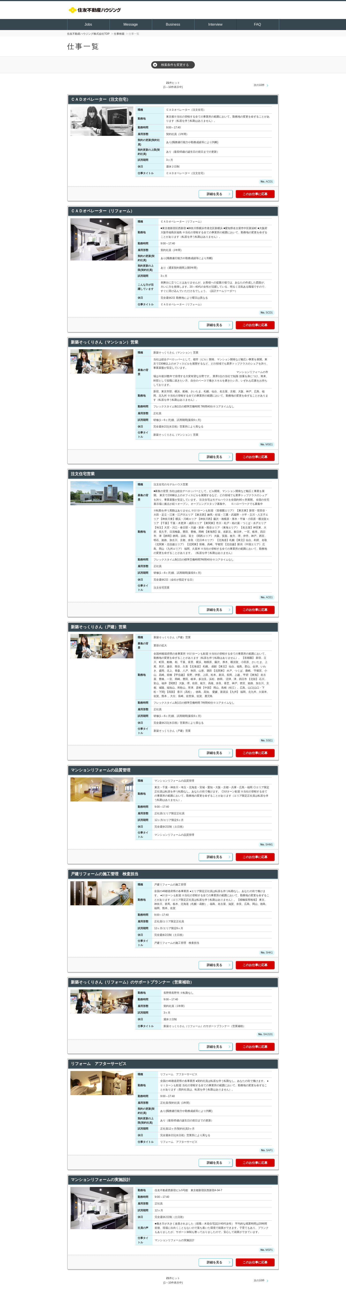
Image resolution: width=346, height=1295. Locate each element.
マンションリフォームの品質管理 (100, 770)
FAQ (257, 24)
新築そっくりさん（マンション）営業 (104, 342)
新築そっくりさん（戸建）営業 (98, 627)
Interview (215, 24)
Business (173, 24)
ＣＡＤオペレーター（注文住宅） (100, 99)
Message (131, 24)
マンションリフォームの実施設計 (100, 1179)
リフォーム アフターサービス (98, 1063)
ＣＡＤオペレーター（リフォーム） (102, 211)
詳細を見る (214, 194)
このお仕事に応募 (255, 194)
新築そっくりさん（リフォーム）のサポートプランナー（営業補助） (132, 982)
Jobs (88, 24)
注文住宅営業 (83, 474)
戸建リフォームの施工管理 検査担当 (109, 874)
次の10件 (259, 85)
